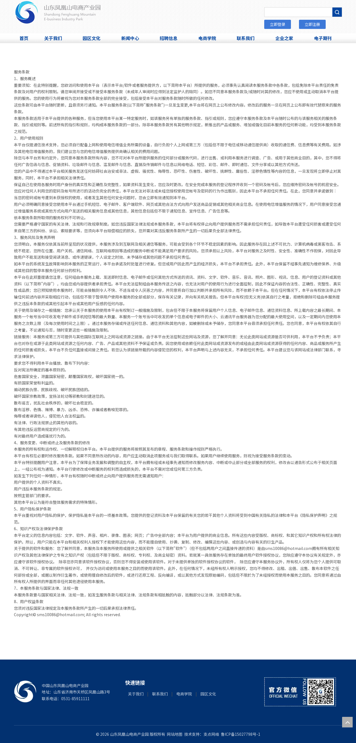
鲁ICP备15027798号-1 (240, 734)
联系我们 (160, 694)
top (347, 722)
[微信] (300, 691)
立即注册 (312, 24)
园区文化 (208, 694)
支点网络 (211, 734)
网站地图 (174, 734)
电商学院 (184, 694)
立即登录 (277, 24)
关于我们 (136, 694)
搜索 (337, 12)
